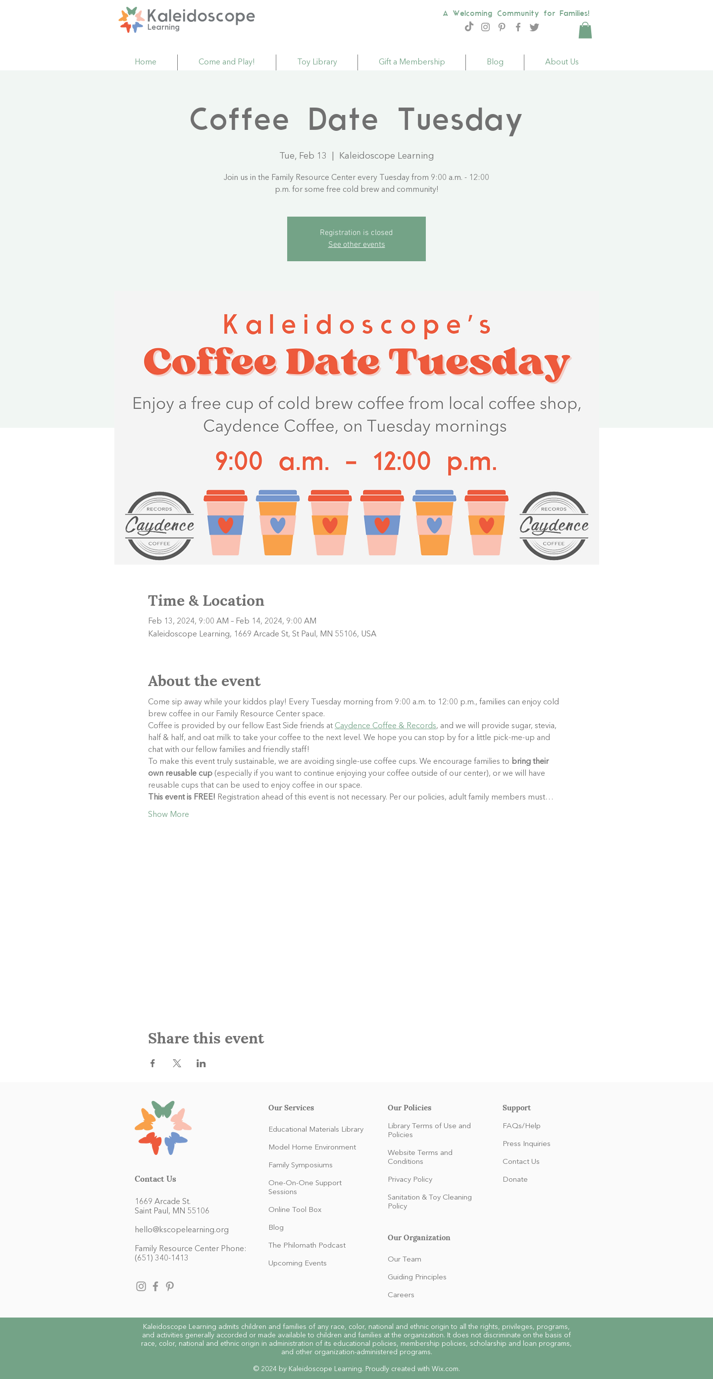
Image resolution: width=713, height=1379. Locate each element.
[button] (585, 30)
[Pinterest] (502, 27)
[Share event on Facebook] (152, 1063)
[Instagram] (485, 27)
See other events (356, 245)
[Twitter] (534, 27)
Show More (168, 815)
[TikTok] (469, 27)
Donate (515, 1180)
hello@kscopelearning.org (182, 1230)
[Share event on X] (177, 1063)
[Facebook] (518, 27)
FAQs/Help (522, 1126)
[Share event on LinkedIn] (201, 1063)
